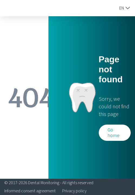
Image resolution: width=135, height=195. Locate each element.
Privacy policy (74, 191)
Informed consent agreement (30, 191)
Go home (114, 132)
